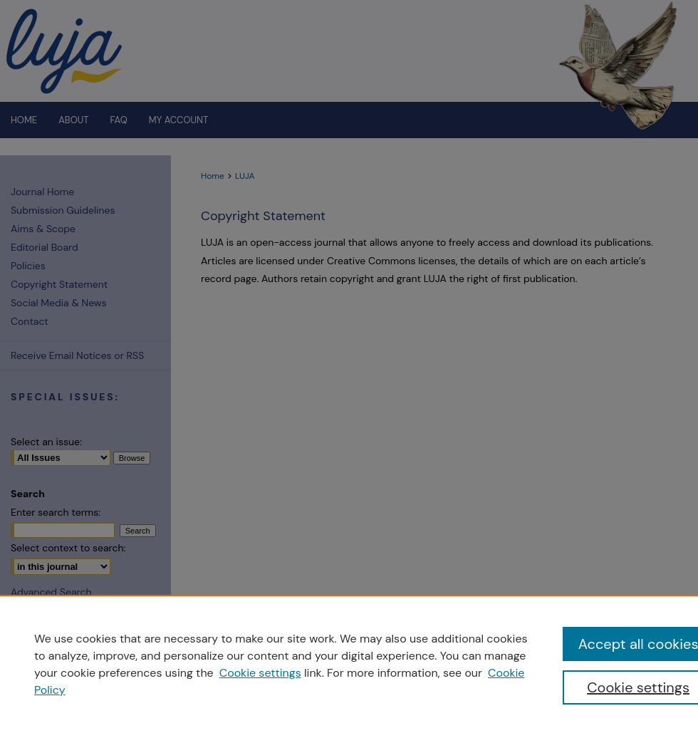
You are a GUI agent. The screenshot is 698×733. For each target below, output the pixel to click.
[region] (349, 664)
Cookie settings (260, 672)
